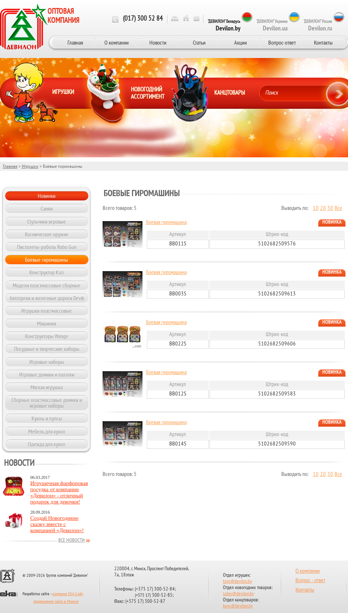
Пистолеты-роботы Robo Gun (46, 246)
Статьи (199, 42)
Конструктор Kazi (46, 272)
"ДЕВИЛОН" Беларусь (224, 25)
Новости (157, 42)
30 (330, 208)
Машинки (46, 323)
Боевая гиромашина (166, 222)
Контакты (323, 42)
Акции (240, 42)
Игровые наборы (46, 361)
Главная (75, 42)
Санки (47, 208)
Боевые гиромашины (46, 259)
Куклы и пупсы (47, 418)
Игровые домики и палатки (46, 374)
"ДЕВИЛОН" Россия (317, 25)
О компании (116, 42)
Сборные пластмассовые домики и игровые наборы (46, 402)
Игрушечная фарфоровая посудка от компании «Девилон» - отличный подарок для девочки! (59, 492)
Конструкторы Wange (46, 336)
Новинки (46, 195)
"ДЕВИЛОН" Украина (271, 25)
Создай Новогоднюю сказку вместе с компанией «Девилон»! (57, 524)
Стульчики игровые (46, 221)
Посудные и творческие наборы (46, 348)
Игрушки (30, 166)
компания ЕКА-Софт (67, 594)
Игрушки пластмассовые (46, 310)
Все (338, 208)
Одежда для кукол (46, 444)
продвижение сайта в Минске (56, 602)
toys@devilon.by (237, 581)
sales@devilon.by (238, 594)
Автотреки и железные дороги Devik (46, 298)
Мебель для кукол (46, 431)
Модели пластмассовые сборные (46, 285)
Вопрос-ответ (282, 42)
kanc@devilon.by (238, 606)
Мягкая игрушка (46, 387)
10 (316, 208)
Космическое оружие (47, 234)
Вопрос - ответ (310, 580)
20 (323, 208)
